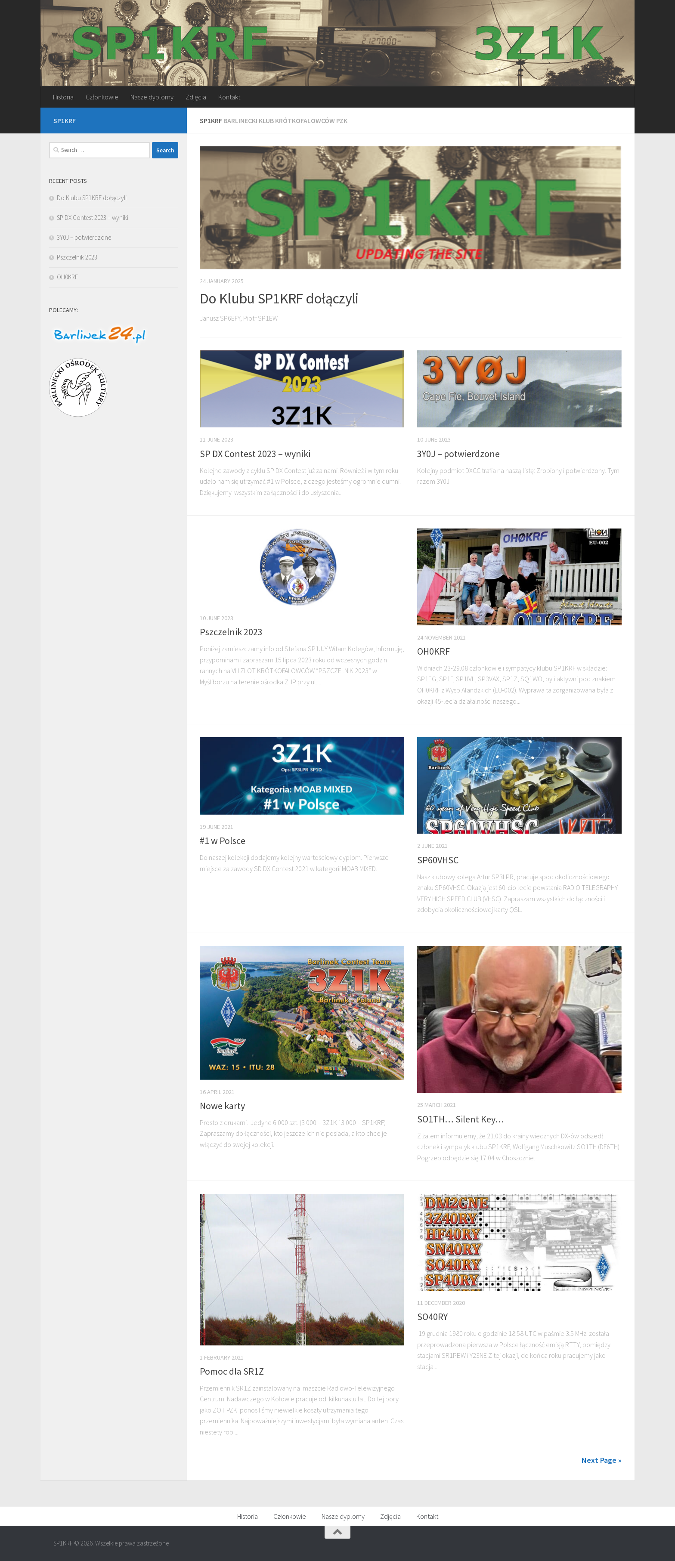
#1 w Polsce (222, 841)
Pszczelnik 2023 (231, 632)
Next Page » (602, 1460)
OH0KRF (433, 651)
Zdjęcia (196, 97)
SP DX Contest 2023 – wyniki (255, 454)
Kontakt (229, 97)
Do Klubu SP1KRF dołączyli (279, 298)
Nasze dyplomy (151, 97)
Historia (63, 97)
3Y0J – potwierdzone (458, 454)
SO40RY (432, 1317)
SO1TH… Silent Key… (460, 1119)
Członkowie (102, 97)
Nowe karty (222, 1106)
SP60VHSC (437, 860)
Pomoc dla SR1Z (232, 1371)
